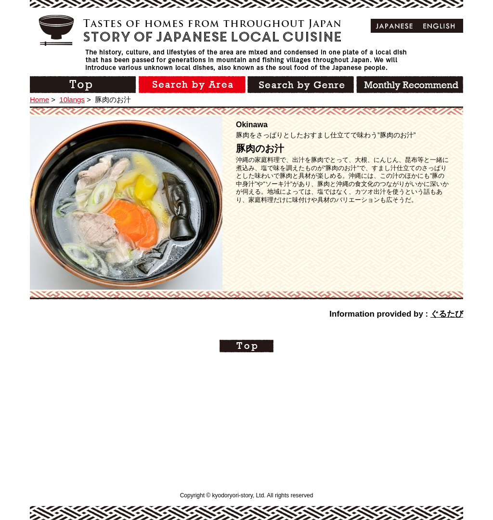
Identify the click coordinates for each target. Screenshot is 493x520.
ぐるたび (446, 314)
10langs (72, 99)
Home (39, 99)
